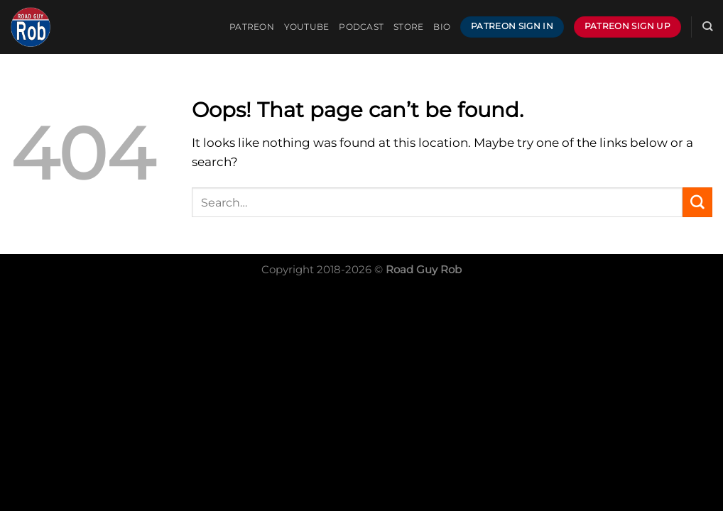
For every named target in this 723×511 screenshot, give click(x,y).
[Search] (707, 26)
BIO (441, 27)
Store (408, 27)
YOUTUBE (307, 27)
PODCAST (361, 27)
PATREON (251, 27)
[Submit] (697, 201)
